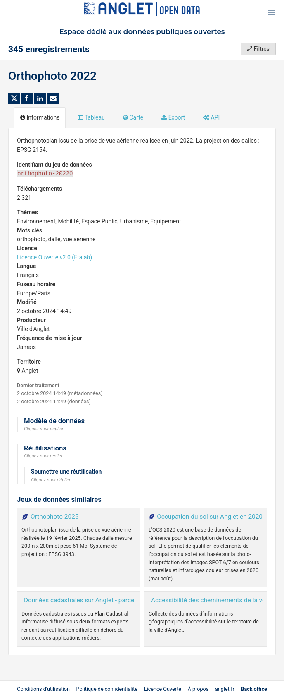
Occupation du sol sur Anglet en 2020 (210, 516)
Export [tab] (173, 117)
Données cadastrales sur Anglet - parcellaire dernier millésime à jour (119, 600)
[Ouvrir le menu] (271, 12)
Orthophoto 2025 (54, 516)
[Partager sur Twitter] (14, 98)
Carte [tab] (133, 117)
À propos (198, 689)
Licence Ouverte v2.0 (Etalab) (54, 257)
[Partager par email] (53, 98)
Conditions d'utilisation (44, 689)
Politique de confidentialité (107, 689)
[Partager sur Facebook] (27, 98)
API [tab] (211, 117)
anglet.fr (224, 689)
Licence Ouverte (162, 689)
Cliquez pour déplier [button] (44, 428)
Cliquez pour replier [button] (43, 456)
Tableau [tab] (91, 117)
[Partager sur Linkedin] (40, 98)
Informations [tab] (39, 117)
